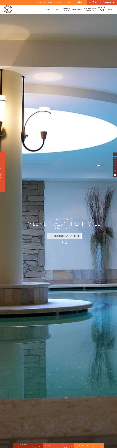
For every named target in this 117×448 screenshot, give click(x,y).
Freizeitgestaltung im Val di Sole (90, 9)
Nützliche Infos (59, 2)
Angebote (111, 9)
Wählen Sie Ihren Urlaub (101, 9)
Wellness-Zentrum (66, 9)
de (73, 2)
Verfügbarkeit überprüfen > (102, 2)
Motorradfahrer (77, 9)
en (70, 2)
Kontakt (39, 2)
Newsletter (48, 2)
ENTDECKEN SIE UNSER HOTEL (64, 236)
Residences (57, 9)
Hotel (48, 9)
